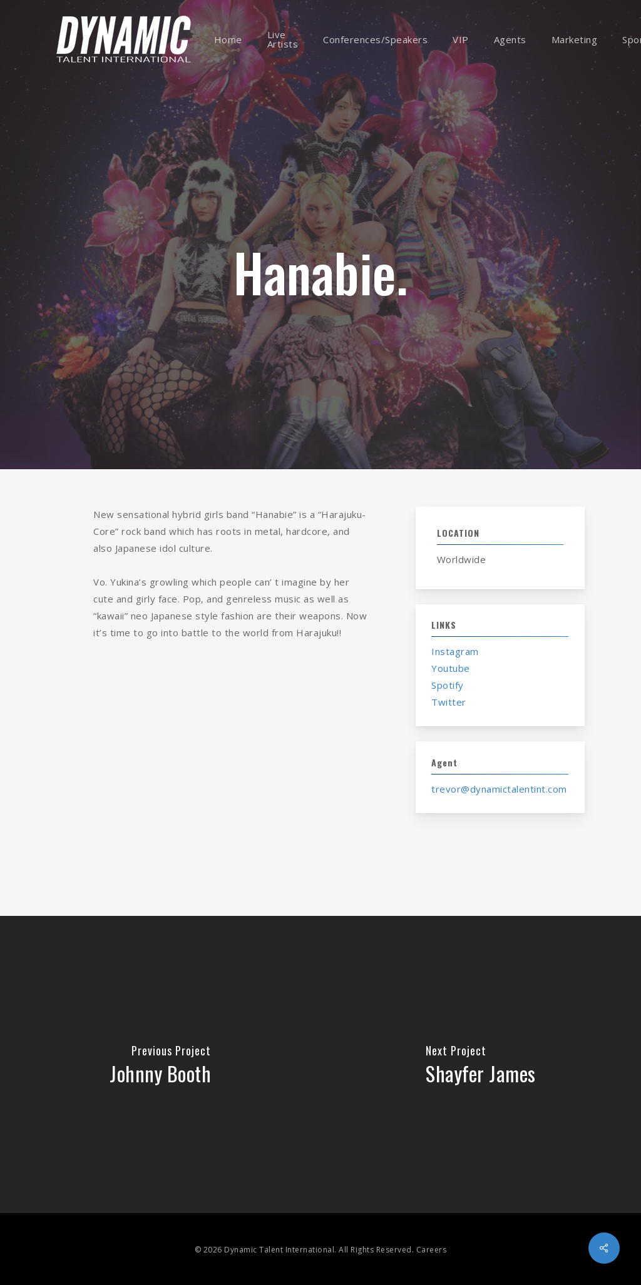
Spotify (447, 685)
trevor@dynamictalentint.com (499, 789)
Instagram (455, 651)
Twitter (448, 702)
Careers (431, 1249)
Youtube (450, 668)
